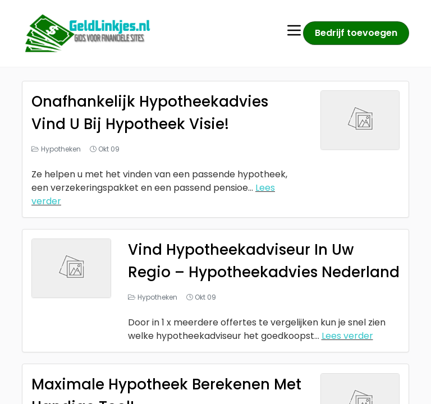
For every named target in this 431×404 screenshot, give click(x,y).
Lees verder (347, 358)
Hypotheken (61, 149)
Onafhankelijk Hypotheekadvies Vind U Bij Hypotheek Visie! (156, 112)
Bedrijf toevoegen (356, 32)
